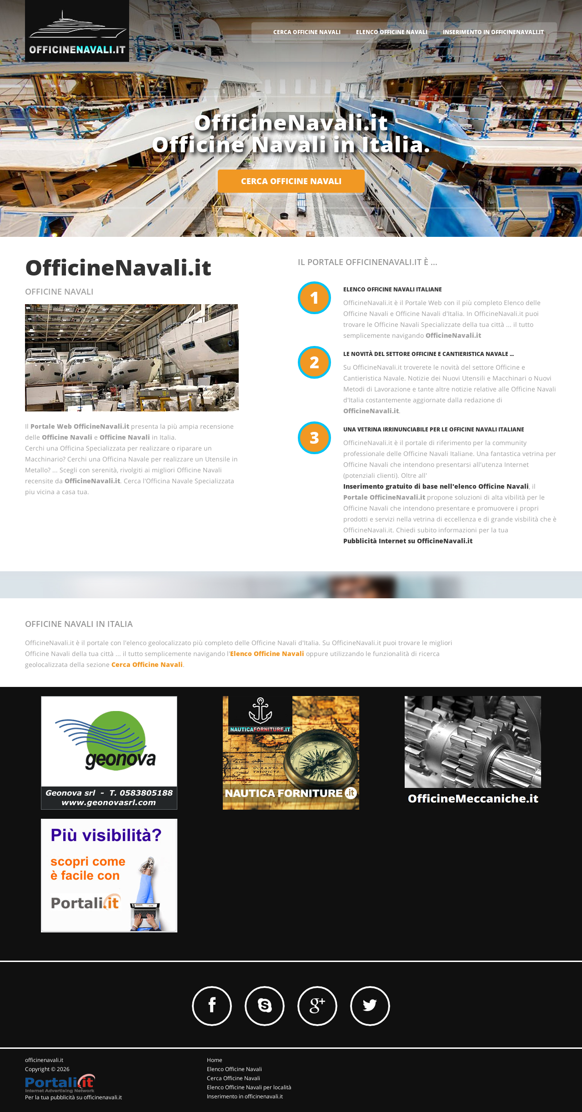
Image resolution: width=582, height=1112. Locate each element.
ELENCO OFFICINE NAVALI (391, 32)
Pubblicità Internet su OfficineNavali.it (407, 540)
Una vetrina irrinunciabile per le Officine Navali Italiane (433, 429)
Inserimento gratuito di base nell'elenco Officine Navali (436, 486)
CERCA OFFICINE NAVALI (307, 32)
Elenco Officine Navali (267, 653)
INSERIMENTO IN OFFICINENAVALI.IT (493, 32)
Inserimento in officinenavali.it (245, 1096)
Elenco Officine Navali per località (249, 1087)
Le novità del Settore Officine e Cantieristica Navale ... (428, 354)
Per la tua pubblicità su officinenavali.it (73, 1097)
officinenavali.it (44, 1060)
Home (214, 1060)
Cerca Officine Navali (147, 664)
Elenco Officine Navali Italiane (392, 289)
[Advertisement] (275, 875)
